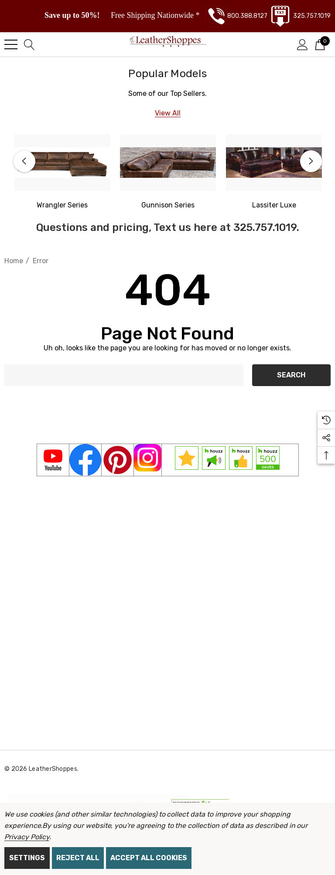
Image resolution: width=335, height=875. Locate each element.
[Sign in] (302, 44)
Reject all (77, 858)
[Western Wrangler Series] (62, 162)
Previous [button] (24, 161)
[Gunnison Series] (168, 162)
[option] (62, 172)
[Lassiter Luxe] (274, 162)
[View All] (168, 113)
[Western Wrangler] (62, 205)
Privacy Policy (26, 837)
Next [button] (311, 161)
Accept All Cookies (148, 858)
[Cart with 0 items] (319, 44)
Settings (27, 858)
